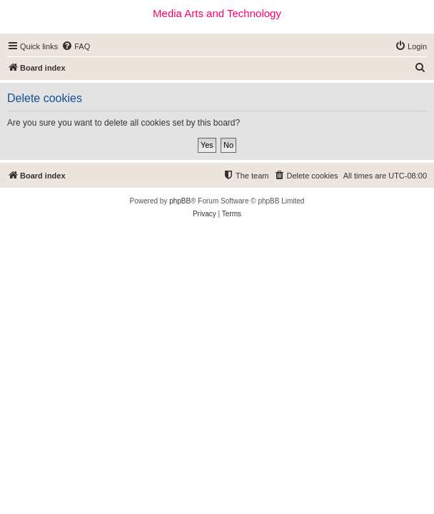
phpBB (180, 201)
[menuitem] (75, 46)
